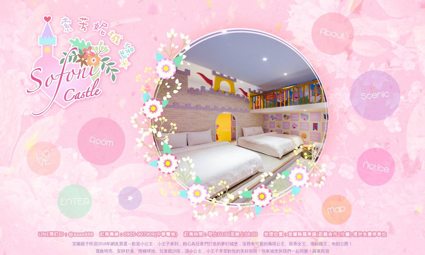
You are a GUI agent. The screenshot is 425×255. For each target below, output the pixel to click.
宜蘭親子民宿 (85, 244)
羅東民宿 (320, 251)
